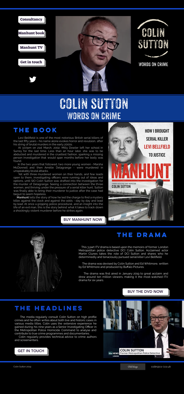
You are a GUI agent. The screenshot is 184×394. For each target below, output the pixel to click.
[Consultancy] (31, 19)
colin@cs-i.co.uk (161, 366)
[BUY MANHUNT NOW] (83, 219)
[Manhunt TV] (31, 47)
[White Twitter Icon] (32, 79)
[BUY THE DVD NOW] (145, 291)
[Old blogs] (132, 366)
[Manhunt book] (31, 33)
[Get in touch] (31, 62)
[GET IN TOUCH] (31, 351)
